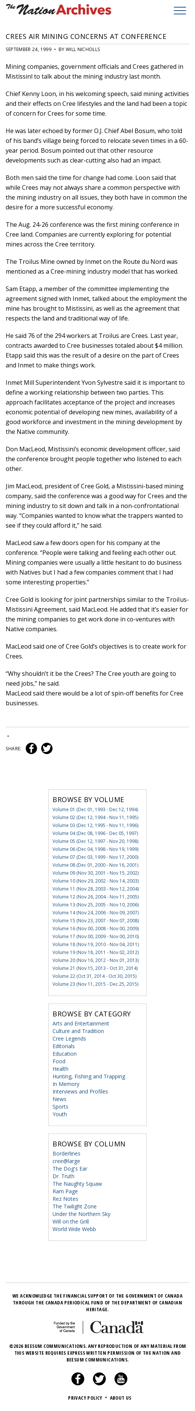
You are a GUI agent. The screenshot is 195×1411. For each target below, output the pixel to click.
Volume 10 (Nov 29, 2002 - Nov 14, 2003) (96, 881)
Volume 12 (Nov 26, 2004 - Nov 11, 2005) (96, 897)
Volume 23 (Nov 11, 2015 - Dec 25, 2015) (95, 984)
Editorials (64, 1046)
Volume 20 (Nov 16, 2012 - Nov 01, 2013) (96, 960)
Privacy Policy (88, 1397)
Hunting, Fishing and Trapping (89, 1076)
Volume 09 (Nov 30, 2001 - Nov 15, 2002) (96, 873)
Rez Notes (65, 1198)
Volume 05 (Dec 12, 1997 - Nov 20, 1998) (95, 841)
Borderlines (66, 1153)
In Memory (66, 1083)
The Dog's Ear (70, 1168)
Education (65, 1053)
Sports (60, 1106)
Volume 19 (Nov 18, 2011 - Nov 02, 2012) (96, 952)
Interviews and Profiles (80, 1091)
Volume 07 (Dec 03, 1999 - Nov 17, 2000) (95, 857)
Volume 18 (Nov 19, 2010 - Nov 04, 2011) (96, 944)
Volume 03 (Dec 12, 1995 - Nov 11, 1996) (95, 825)
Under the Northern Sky (81, 1213)
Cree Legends (69, 1038)
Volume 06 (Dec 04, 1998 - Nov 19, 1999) (95, 849)
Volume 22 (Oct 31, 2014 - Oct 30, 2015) (94, 976)
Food (59, 1061)
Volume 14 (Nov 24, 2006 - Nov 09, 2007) (96, 912)
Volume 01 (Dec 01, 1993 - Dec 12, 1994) (95, 809)
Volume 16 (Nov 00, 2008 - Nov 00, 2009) (96, 928)
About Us (121, 1397)
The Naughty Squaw (77, 1183)
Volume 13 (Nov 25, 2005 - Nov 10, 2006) (96, 904)
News (60, 1099)
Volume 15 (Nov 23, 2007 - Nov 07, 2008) (96, 920)
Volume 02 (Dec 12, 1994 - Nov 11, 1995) (95, 817)
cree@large (66, 1161)
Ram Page (65, 1191)
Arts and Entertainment (81, 1023)
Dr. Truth (63, 1176)
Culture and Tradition (78, 1031)
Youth (60, 1114)
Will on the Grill (71, 1221)
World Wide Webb (74, 1229)
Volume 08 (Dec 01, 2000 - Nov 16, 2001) (95, 865)
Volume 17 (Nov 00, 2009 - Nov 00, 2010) (96, 936)
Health (60, 1068)
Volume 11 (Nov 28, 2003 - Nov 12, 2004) (96, 889)
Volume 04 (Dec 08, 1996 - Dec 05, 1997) (95, 833)
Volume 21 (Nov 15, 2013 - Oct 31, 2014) (95, 968)
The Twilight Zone (75, 1206)
